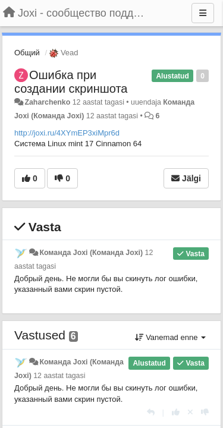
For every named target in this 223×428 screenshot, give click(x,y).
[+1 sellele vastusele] (176, 412)
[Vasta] (151, 412)
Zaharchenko (47, 102)
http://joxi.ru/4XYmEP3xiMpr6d (67, 132)
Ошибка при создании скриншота (70, 81)
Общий (27, 52)
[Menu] (202, 13)
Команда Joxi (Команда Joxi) (91, 252)
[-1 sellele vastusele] (205, 412)
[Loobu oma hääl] (190, 412)
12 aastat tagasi (59, 376)
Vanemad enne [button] (170, 337)
